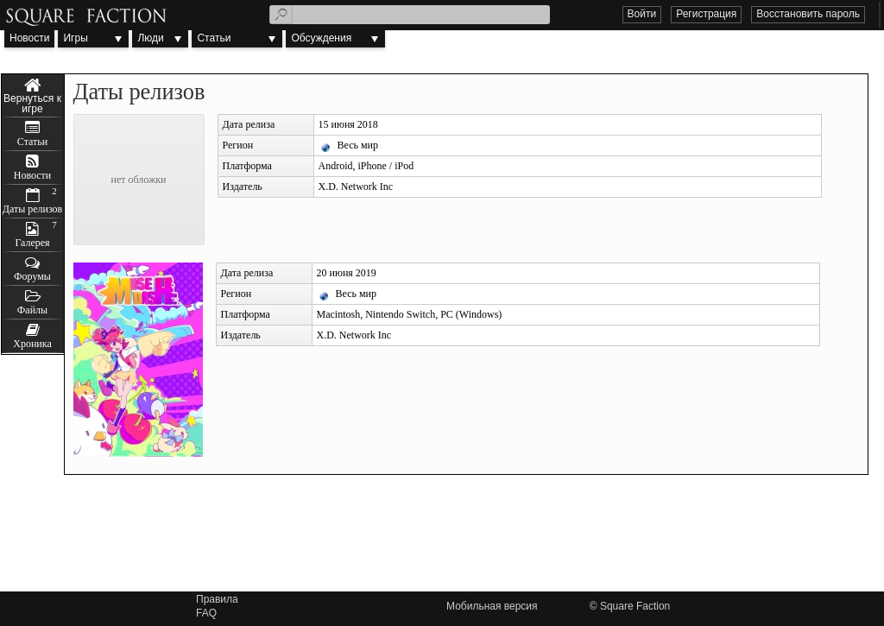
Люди (150, 38)
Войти (642, 14)
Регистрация (706, 14)
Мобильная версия (492, 606)
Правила (217, 599)
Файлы (32, 310)
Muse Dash (33, 95)
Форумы (32, 276)
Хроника (32, 344)
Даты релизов (33, 209)
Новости (29, 38)
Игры (75, 38)
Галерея (32, 243)
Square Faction (635, 606)
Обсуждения (321, 38)
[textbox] (409, 14)
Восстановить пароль (808, 14)
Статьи (213, 38)
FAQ (206, 613)
